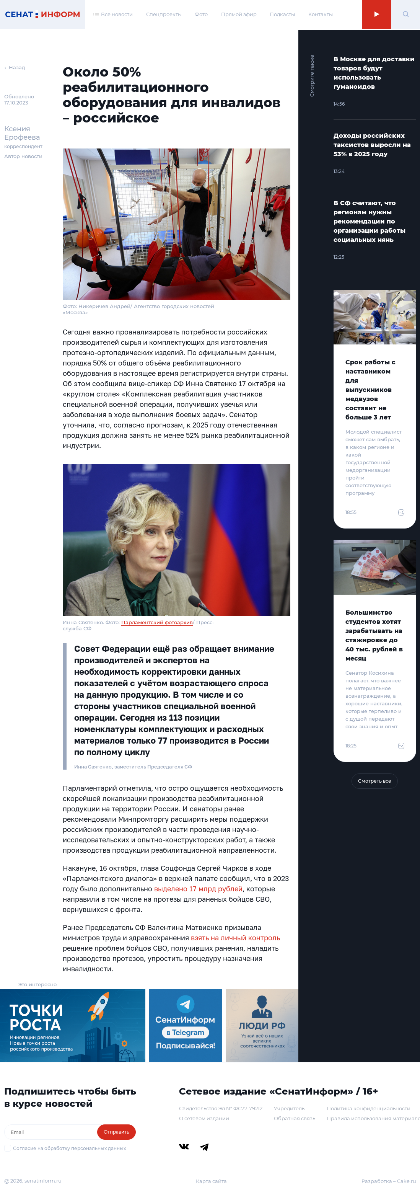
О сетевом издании (204, 1118)
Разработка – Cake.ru (388, 1181)
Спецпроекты (164, 14)
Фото (201, 14)
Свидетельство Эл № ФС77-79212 (220, 1108)
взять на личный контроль (235, 937)
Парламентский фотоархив (157, 622)
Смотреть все (374, 781)
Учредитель (289, 1108)
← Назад (14, 67)
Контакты (320, 14)
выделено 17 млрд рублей (198, 888)
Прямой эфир (239, 14)
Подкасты (282, 14)
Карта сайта (211, 1181)
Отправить (116, 1132)
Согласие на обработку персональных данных (69, 1148)
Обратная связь (294, 1118)
